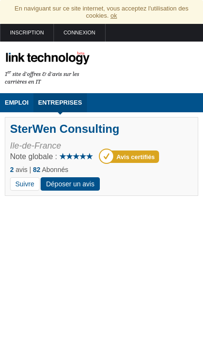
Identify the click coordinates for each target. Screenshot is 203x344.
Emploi (17, 102)
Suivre (24, 184)
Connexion (80, 32)
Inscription (27, 32)
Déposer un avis (70, 184)
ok (113, 15)
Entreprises (60, 102)
